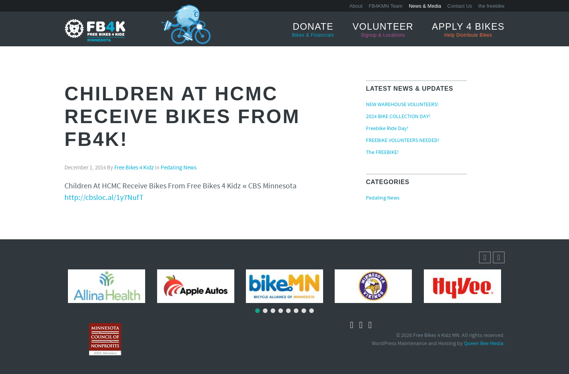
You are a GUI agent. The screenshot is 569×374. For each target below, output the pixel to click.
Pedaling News (178, 168)
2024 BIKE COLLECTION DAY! (398, 117)
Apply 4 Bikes (468, 29)
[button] (499, 257)
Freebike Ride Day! (387, 129)
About (355, 6)
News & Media (425, 6)
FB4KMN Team (386, 6)
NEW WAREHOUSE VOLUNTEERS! (402, 105)
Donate (313, 29)
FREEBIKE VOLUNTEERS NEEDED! (402, 141)
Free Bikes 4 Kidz (134, 168)
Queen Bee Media (483, 344)
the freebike (491, 6)
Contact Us (459, 6)
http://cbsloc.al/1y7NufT (104, 198)
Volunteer (382, 29)
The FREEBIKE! (382, 153)
